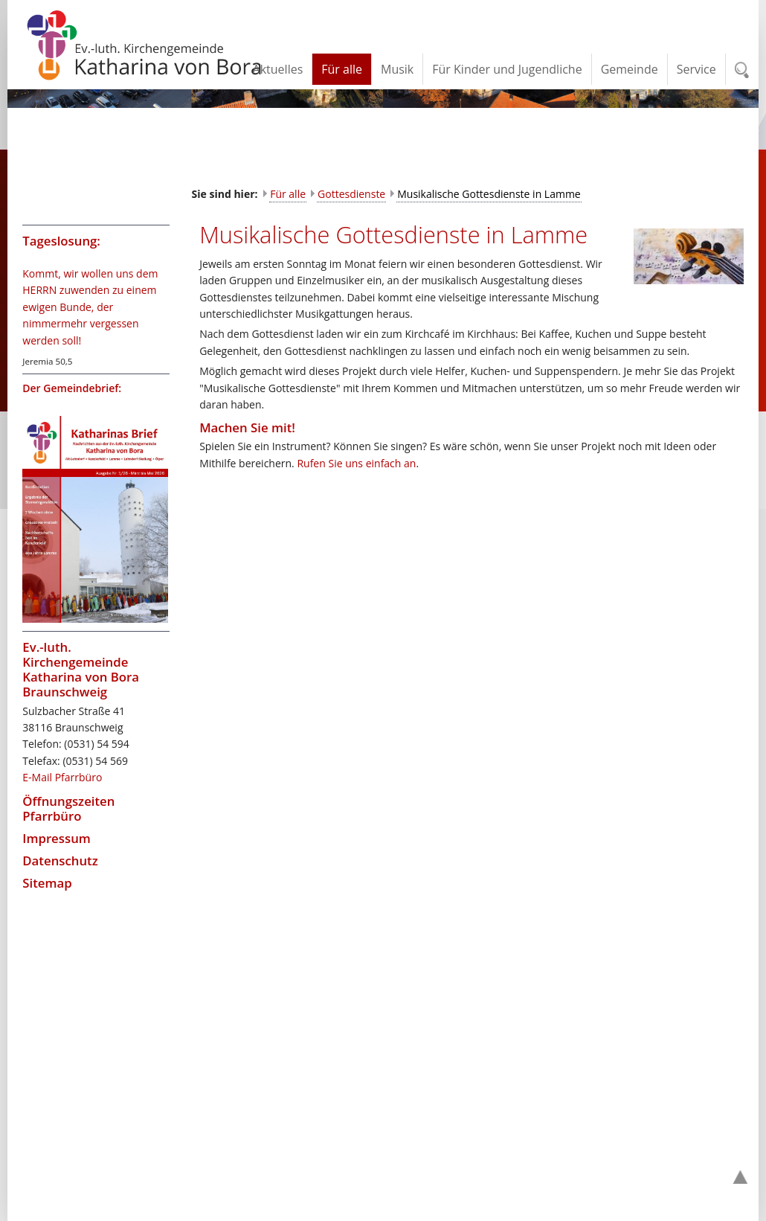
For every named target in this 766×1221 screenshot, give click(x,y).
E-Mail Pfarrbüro (62, 777)
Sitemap (46, 882)
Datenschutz (60, 860)
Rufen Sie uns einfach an (356, 463)
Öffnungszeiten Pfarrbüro (68, 808)
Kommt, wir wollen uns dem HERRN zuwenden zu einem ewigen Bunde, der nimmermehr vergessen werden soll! (90, 306)
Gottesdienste (351, 194)
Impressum (56, 838)
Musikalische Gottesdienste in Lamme (489, 194)
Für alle (288, 194)
